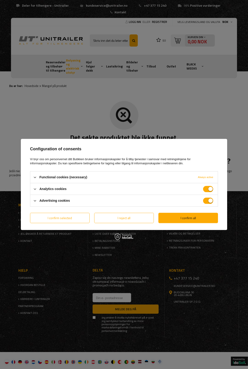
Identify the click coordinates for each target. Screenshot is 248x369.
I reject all (124, 217)
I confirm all (188, 217)
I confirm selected (60, 217)
